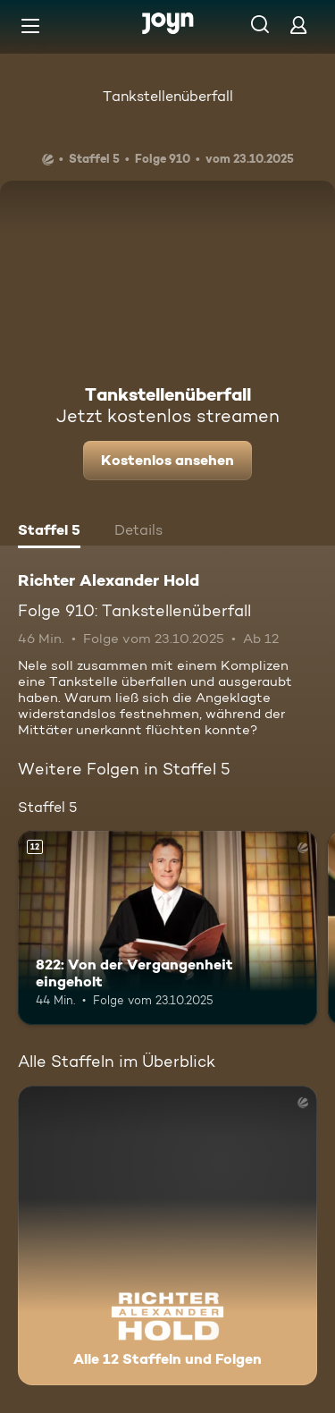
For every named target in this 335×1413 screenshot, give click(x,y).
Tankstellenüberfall (168, 96)
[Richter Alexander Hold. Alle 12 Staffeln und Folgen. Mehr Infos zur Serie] (167, 1235)
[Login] (298, 24)
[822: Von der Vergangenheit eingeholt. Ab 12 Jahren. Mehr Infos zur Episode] (167, 928)
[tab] (49, 532)
